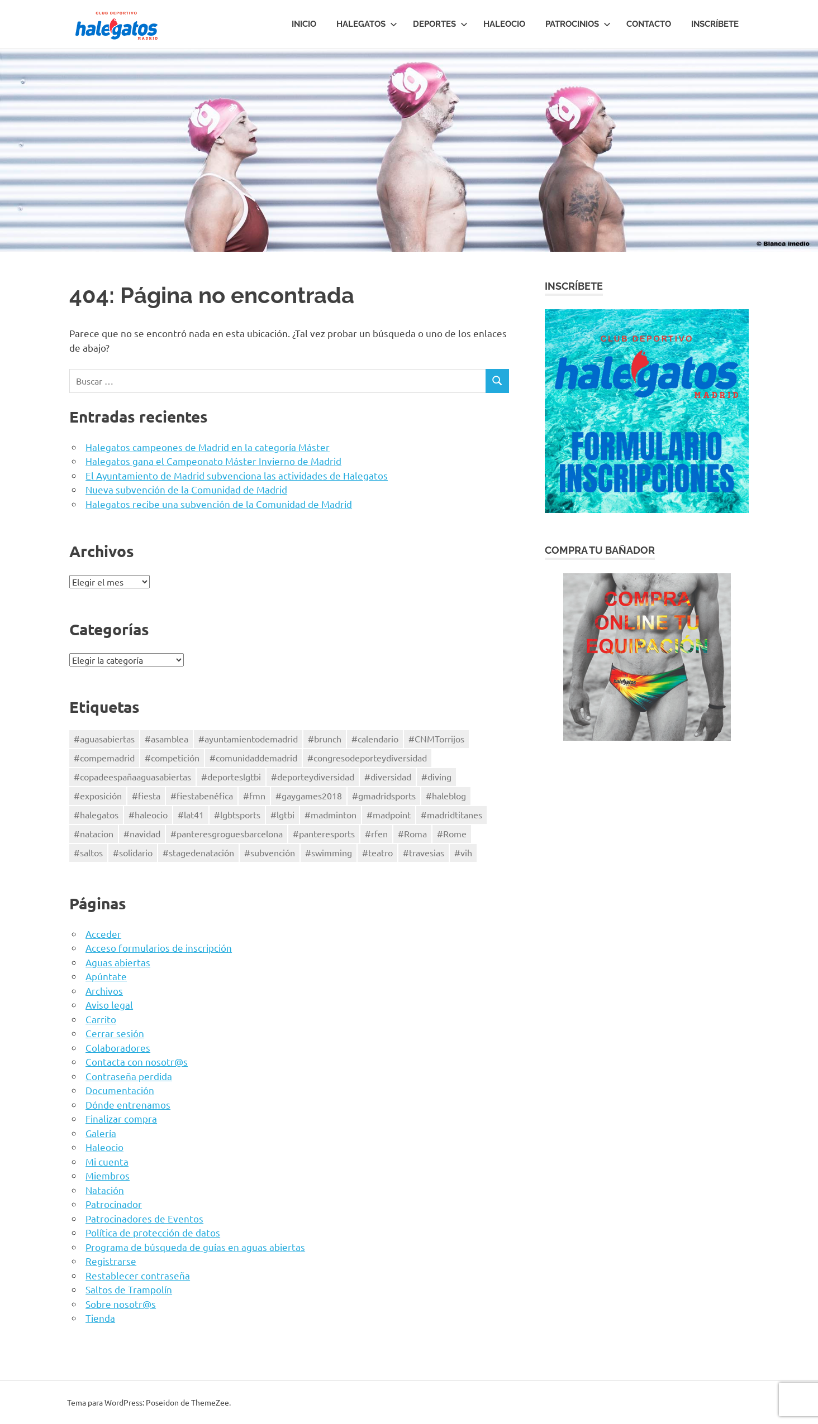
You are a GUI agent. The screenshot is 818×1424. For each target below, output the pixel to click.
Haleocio (104, 1147)
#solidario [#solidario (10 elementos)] (133, 852)
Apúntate (106, 976)
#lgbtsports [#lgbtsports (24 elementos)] (237, 814)
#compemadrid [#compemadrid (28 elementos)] (104, 757)
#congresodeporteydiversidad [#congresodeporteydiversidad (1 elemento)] (367, 757)
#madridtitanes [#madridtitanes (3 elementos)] (451, 814)
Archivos (104, 990)
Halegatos (366, 24)
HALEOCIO (504, 24)
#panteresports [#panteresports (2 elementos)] (324, 833)
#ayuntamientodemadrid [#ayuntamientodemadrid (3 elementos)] (248, 738)
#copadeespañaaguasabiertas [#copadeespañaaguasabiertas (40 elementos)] (132, 776)
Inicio (304, 24)
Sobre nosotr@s (120, 1304)
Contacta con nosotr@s (136, 1061)
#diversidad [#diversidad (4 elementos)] (387, 776)
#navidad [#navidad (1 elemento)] (141, 833)
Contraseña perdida (128, 1076)
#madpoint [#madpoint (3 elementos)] (389, 814)
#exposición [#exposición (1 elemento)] (98, 795)
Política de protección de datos (152, 1232)
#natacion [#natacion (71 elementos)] (93, 833)
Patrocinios (578, 24)
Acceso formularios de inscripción (158, 947)
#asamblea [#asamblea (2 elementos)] (166, 738)
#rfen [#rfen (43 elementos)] (376, 833)
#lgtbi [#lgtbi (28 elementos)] (282, 814)
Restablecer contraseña (137, 1275)
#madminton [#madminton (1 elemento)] (330, 814)
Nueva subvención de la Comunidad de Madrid (186, 489)
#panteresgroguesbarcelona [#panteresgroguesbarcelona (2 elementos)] (226, 833)
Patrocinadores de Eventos (144, 1218)
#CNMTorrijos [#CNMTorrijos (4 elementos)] (436, 738)
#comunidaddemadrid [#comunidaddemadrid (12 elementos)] (253, 757)
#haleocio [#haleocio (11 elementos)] (148, 814)
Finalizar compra (121, 1118)
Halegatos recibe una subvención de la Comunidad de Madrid (218, 504)
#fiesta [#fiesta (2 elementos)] (146, 795)
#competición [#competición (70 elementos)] (172, 757)
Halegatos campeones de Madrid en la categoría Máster (207, 447)
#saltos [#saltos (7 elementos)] (88, 852)
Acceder (103, 933)
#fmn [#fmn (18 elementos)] (254, 795)
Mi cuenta (107, 1161)
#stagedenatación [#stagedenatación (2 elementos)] (198, 852)
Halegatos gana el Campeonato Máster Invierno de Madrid (213, 461)
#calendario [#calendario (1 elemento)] (374, 738)
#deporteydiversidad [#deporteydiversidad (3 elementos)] (312, 776)
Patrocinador (113, 1204)
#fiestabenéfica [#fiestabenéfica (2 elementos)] (201, 795)
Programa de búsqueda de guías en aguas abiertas (195, 1247)
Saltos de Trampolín (128, 1289)
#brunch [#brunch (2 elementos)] (324, 738)
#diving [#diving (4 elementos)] (436, 776)
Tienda (100, 1318)
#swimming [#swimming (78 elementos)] (328, 852)
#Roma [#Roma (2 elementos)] (412, 833)
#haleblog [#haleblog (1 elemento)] (446, 795)
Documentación (119, 1090)
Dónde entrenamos (127, 1104)
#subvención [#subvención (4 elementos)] (269, 852)
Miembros (107, 1175)
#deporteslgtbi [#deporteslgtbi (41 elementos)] (231, 776)
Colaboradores (117, 1047)
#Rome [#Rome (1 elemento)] (452, 833)
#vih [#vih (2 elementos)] (463, 852)
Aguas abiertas (117, 962)
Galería (100, 1133)
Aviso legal (109, 1004)
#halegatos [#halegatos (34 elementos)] (96, 814)
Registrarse (110, 1261)
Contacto (648, 24)
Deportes (440, 24)
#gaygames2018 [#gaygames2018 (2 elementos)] (308, 795)
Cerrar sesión (114, 1033)
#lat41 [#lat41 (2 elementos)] (191, 814)
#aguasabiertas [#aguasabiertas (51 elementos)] (104, 738)
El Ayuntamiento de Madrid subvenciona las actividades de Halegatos (236, 475)
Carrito (100, 1019)
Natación (104, 1190)
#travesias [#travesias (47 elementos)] (423, 852)
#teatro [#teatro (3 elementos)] (377, 852)
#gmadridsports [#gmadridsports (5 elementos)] (384, 795)
